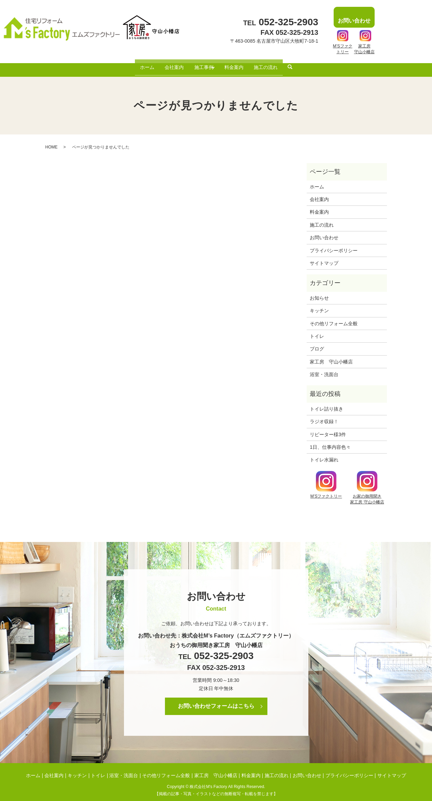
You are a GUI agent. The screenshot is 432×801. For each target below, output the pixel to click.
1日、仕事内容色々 (330, 442)
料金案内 (237, 64)
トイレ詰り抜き (326, 403)
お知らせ (319, 292)
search (298, 65)
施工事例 (202, 64)
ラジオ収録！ (324, 416)
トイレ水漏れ (324, 454)
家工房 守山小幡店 (331, 356)
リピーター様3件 (328, 429)
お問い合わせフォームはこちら (216, 701)
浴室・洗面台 (324, 369)
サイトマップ (324, 258)
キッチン (319, 305)
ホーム (141, 64)
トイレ (317, 331)
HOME (51, 141)
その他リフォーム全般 (334, 318)
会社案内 (170, 64)
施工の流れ (272, 64)
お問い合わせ (324, 232)
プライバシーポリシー (334, 245)
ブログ (317, 343)
